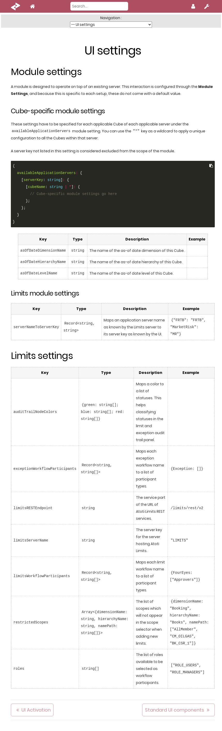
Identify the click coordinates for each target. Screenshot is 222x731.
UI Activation (36, 710)
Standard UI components (174, 710)
